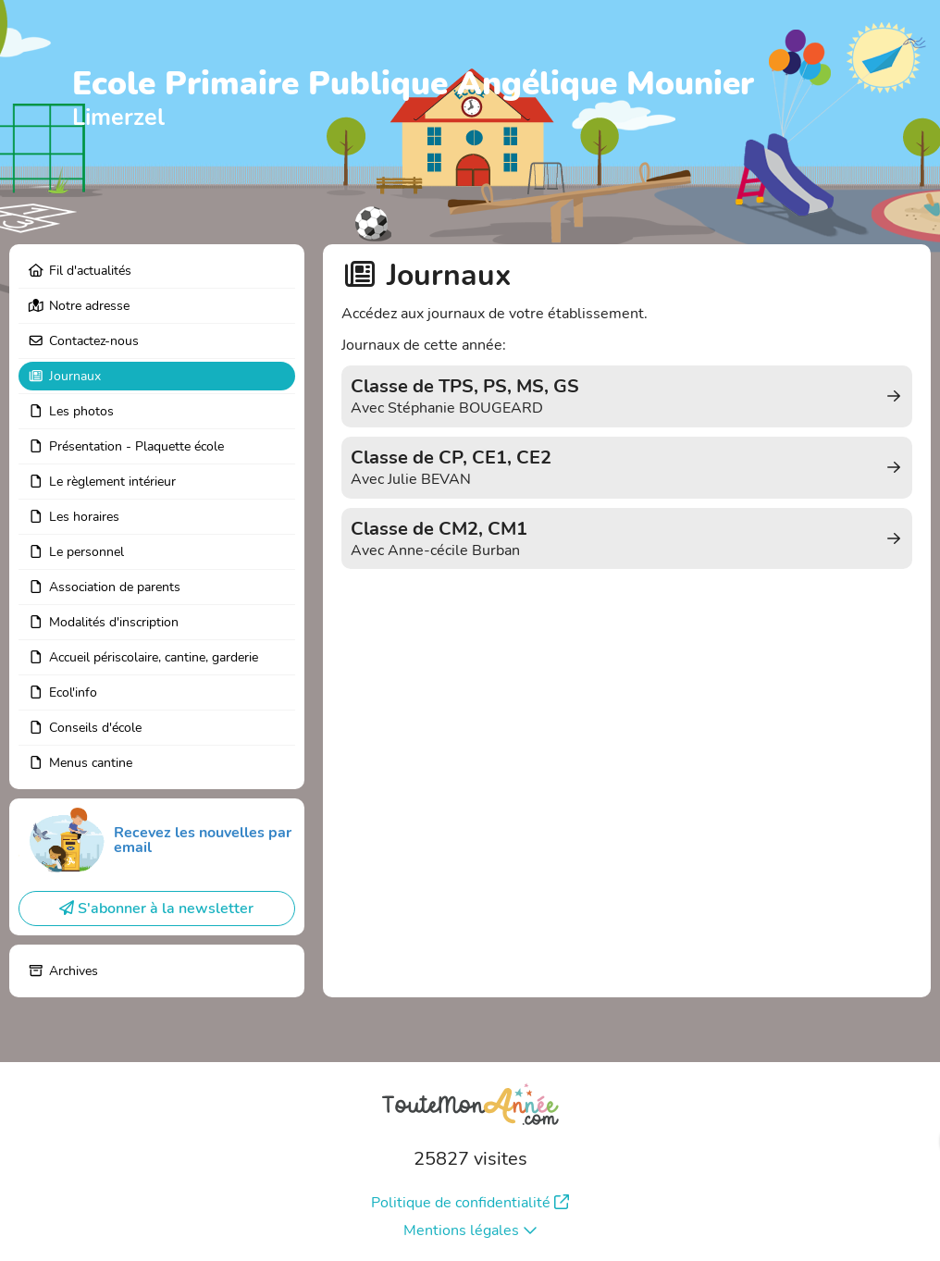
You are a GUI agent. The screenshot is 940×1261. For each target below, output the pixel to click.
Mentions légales (470, 1230)
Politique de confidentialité (470, 1203)
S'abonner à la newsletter (156, 908)
